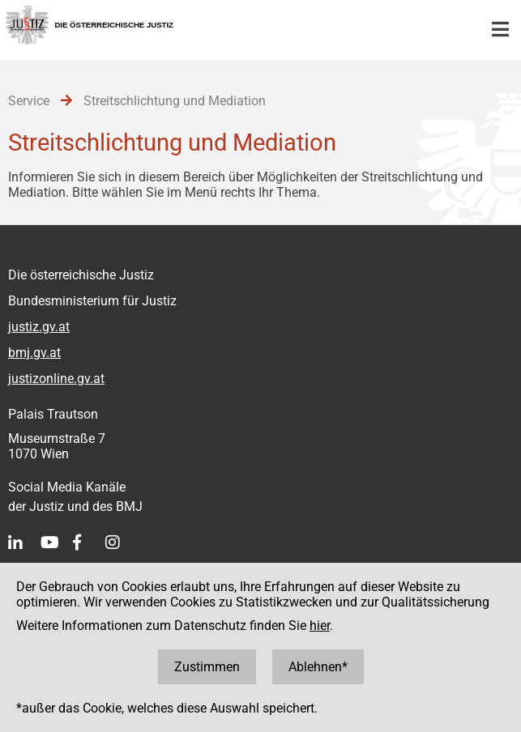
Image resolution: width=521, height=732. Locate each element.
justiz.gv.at (39, 326)
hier (320, 625)
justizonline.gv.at (56, 378)
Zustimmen (207, 667)
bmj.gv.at (34, 352)
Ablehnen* (318, 667)
